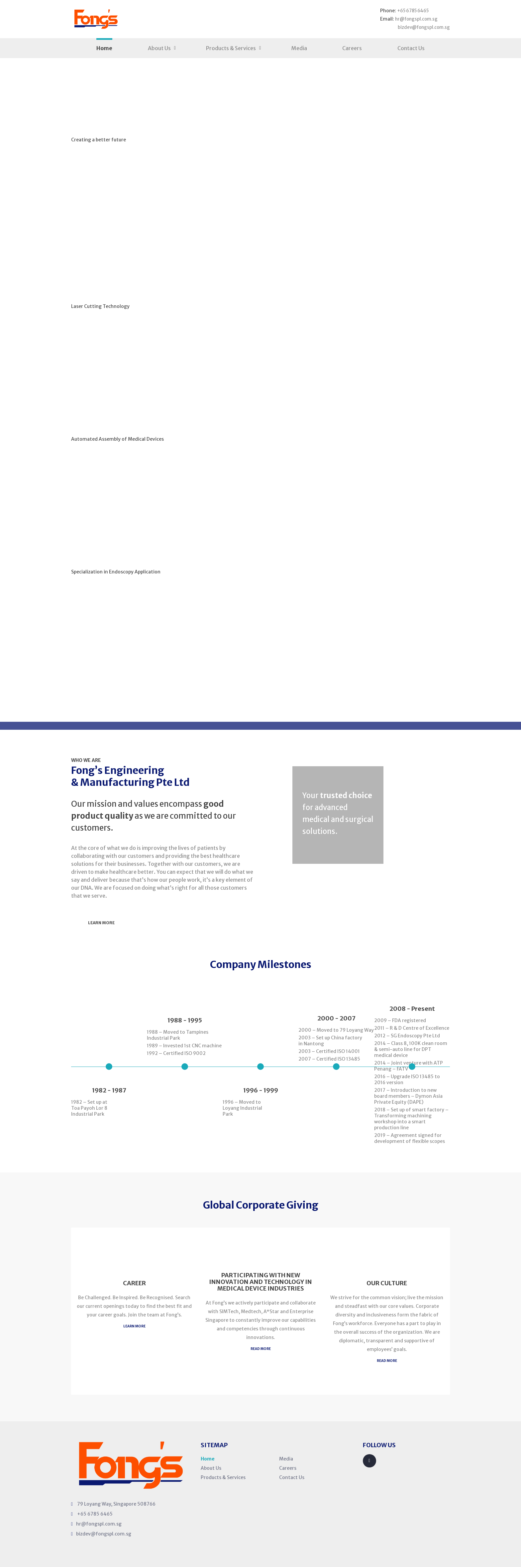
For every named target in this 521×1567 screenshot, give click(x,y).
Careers (352, 47)
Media (299, 47)
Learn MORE (134, 1324)
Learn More (105, 168)
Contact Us (411, 47)
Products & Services (231, 47)
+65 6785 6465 (411, 11)
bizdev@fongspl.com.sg (422, 27)
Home (104, 47)
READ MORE (261, 1347)
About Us (159, 47)
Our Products (180, 168)
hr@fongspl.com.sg (414, 19)
